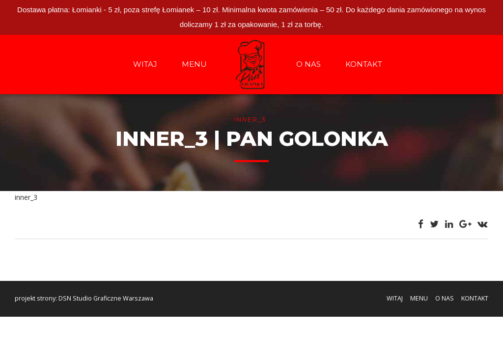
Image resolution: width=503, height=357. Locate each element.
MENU (194, 64)
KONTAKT (363, 64)
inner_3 (26, 197)
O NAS (308, 64)
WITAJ (145, 64)
